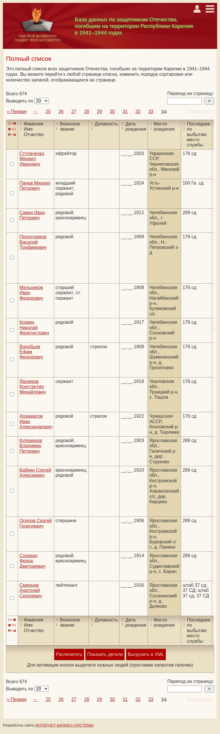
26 (61, 111)
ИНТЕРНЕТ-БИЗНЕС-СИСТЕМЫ (64, 725)
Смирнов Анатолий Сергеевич (30, 590)
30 (112, 111)
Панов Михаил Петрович (34, 186)
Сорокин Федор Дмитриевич (32, 561)
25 (48, 111)
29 (99, 111)
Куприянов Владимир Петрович (30, 446)
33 (150, 111)
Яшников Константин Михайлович (32, 386)
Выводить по (20, 100)
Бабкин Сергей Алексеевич (35, 473)
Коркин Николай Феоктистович (34, 327)
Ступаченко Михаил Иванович (31, 158)
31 (125, 111)
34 (164, 112)
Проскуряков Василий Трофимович (32, 242)
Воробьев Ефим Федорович (31, 352)
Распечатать (69, 654)
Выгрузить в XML (146, 654)
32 (138, 111)
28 (86, 111)
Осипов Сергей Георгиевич (35, 523)
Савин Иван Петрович (32, 215)
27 (73, 111)
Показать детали (105, 654)
